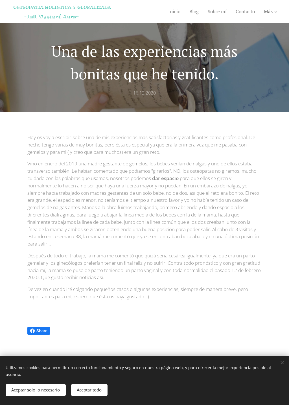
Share (38, 331)
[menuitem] (176, 12)
